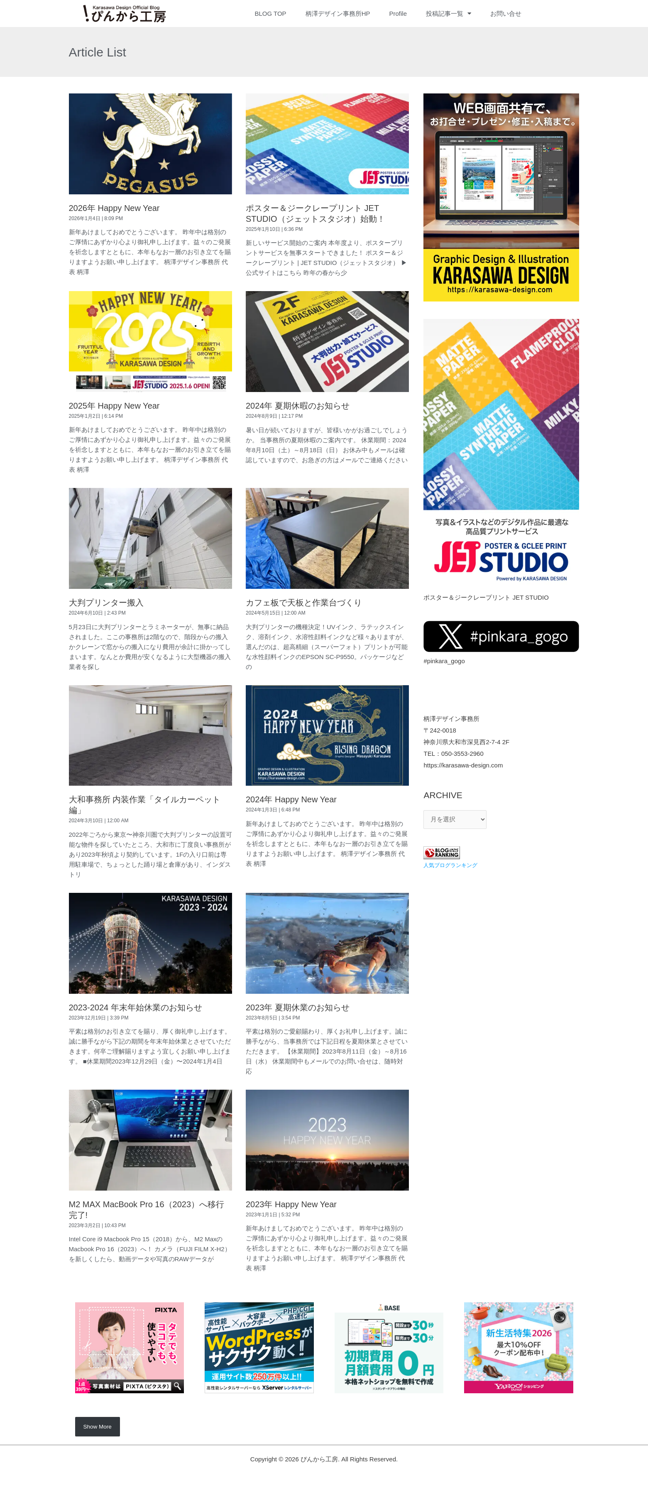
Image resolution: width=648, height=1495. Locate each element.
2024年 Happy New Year (291, 799)
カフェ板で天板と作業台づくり (304, 602)
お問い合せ (505, 13)
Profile (398, 13)
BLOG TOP (270, 13)
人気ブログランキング (452, 865)
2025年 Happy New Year (114, 405)
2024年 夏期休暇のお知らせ (298, 405)
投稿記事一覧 (448, 14)
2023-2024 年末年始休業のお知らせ (135, 1007)
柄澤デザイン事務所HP (338, 13)
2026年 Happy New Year (114, 208)
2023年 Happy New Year (291, 1204)
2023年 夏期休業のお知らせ (298, 1007)
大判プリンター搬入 (106, 602)
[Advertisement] (501, 937)
